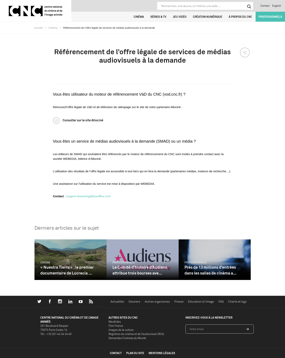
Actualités (117, 301)
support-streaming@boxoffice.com (88, 196)
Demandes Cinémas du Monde (127, 338)
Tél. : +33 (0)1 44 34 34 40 (55, 334)
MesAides (115, 321)
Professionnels (270, 16)
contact (116, 353)
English (276, 5)
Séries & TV (158, 16)
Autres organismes (157, 301)
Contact (265, 5)
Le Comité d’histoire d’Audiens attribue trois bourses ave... (139, 270)
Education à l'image (201, 301)
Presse (179, 301)
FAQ (221, 301)
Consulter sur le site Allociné (83, 120)
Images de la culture (121, 329)
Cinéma (139, 16)
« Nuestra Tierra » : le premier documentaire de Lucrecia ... (67, 270)
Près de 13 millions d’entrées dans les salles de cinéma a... (210, 270)
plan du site (135, 353)
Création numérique (207, 16)
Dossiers (134, 301)
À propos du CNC (240, 16)
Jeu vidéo (179, 16)
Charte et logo (237, 301)
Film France (116, 325)
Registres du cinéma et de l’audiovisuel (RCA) (136, 334)
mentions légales (162, 353)
